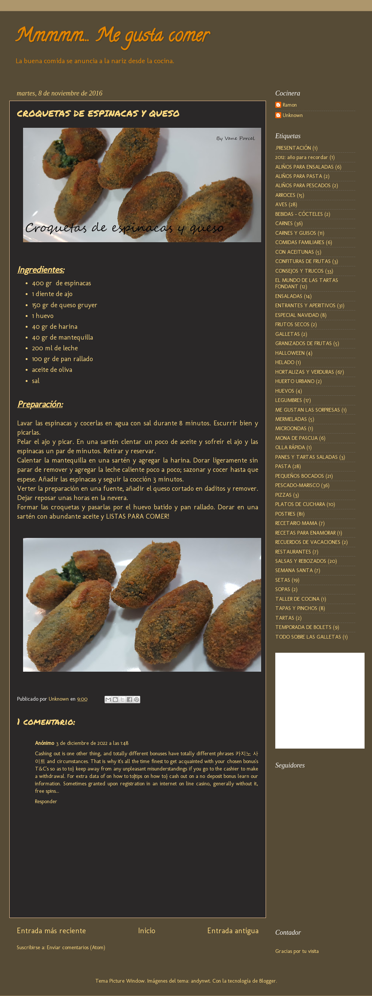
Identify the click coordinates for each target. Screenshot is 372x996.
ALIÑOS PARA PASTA (298, 176)
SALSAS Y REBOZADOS (300, 561)
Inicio (146, 930)
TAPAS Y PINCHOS (296, 608)
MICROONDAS (291, 428)
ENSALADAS (288, 296)
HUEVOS (284, 390)
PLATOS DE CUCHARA (300, 504)
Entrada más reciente (51, 930)
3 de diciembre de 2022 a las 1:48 (92, 743)
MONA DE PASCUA (296, 438)
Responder (46, 801)
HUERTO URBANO (294, 381)
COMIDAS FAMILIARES (299, 242)
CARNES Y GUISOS (295, 233)
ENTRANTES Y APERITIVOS (305, 305)
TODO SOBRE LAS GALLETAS (308, 636)
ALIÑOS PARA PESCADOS (303, 185)
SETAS (282, 580)
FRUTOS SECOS (292, 324)
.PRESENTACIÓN (293, 148)
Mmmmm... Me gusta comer (111, 37)
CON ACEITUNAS (294, 252)
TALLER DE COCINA (297, 599)
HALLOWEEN (290, 353)
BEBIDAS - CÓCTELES (299, 214)
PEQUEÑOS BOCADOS (299, 476)
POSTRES (285, 513)
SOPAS (282, 589)
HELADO (284, 362)
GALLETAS (287, 334)
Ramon (290, 105)
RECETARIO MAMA (296, 523)
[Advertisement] (312, 878)
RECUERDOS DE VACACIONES (307, 542)
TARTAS (284, 617)
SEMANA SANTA (294, 570)
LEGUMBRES (288, 400)
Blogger (267, 980)
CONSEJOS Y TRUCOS (299, 270)
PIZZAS (283, 494)
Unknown (293, 115)
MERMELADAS (291, 419)
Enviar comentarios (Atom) (76, 947)
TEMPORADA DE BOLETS (303, 627)
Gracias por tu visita (297, 951)
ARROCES (285, 195)
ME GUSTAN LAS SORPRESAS (307, 409)
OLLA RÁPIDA (290, 447)
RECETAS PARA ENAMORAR (305, 532)
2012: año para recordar (301, 157)
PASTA (283, 466)
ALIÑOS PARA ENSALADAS (304, 166)
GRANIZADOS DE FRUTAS (303, 343)
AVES (281, 204)
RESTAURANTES (293, 551)
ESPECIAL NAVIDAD (297, 315)
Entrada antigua (233, 930)
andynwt (200, 980)
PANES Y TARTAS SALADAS (306, 457)
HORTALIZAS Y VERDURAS (304, 372)
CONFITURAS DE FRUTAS (303, 261)
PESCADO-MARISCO (297, 485)
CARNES (284, 223)
